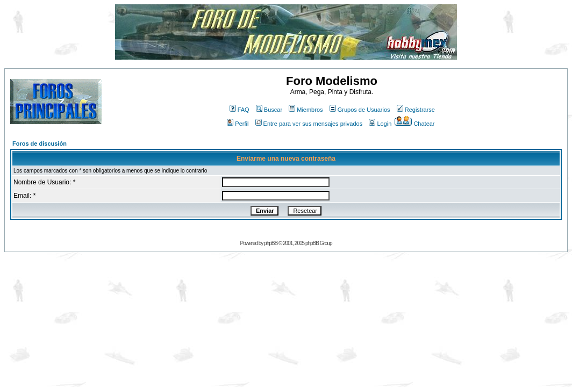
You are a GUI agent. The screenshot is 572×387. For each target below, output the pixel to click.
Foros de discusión (39, 143)
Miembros (306, 109)
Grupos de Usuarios (360, 109)
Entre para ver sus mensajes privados (309, 123)
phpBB (270, 243)
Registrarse (416, 109)
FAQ (239, 109)
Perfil (237, 123)
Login (380, 123)
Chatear (414, 123)
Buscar (269, 109)
